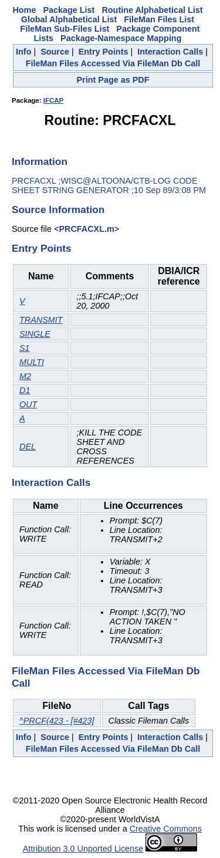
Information (39, 161)
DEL (27, 446)
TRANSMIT (41, 320)
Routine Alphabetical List (151, 10)
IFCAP (53, 100)
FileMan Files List (159, 19)
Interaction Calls (170, 51)
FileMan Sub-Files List (64, 28)
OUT (28, 404)
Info (23, 51)
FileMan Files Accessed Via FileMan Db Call (113, 63)
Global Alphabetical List (69, 19)
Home (24, 10)
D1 (24, 390)
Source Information (58, 209)
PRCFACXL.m (86, 229)
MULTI (31, 362)
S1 (24, 348)
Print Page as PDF (113, 80)
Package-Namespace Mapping (120, 38)
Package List (68, 10)
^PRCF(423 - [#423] (56, 720)
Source (54, 51)
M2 (25, 376)
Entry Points (103, 51)
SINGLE (34, 334)
